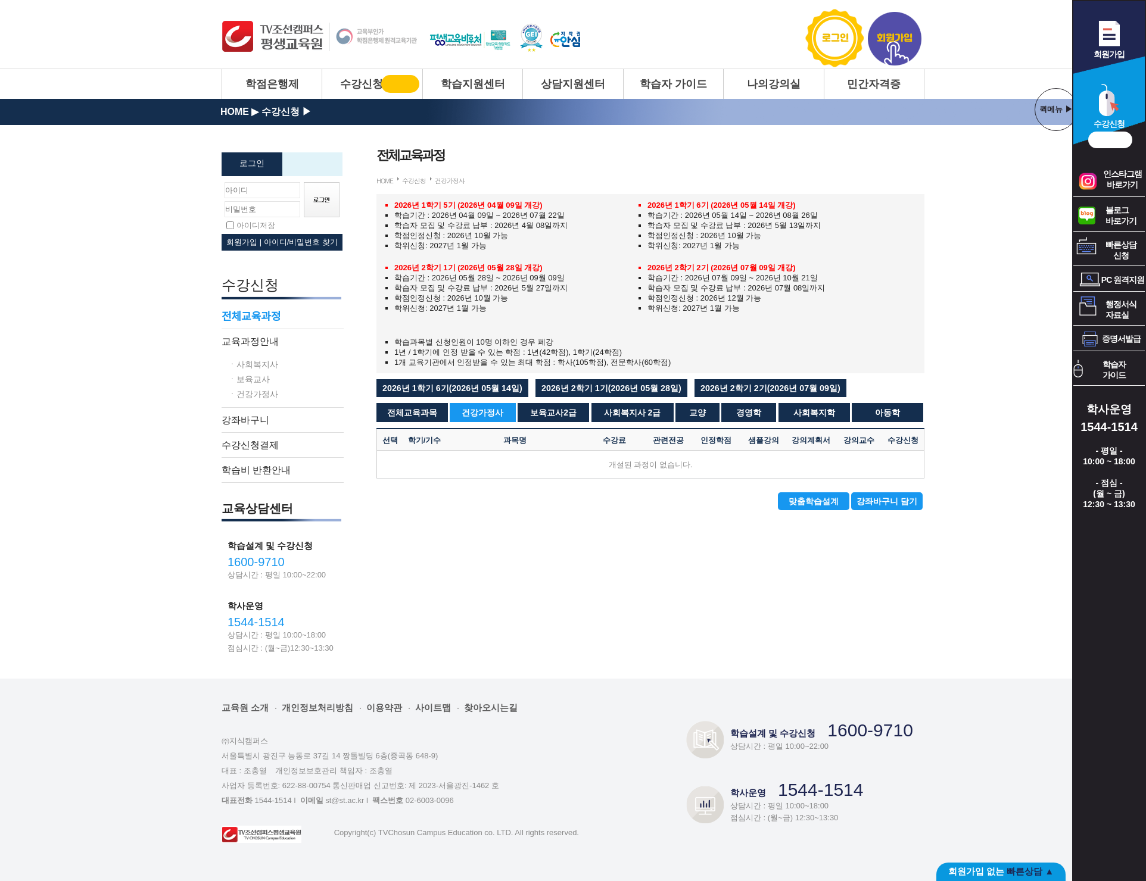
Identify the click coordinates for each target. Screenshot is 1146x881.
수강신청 (361, 84)
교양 (697, 412)
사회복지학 (814, 412)
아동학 (887, 412)
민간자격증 (874, 84)
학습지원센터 (473, 84)
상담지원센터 (573, 84)
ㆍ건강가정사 (253, 393)
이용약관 (384, 707)
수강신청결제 (250, 444)
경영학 (748, 412)
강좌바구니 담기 (887, 501)
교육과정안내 (250, 341)
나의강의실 (774, 84)
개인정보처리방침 (317, 707)
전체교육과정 (251, 316)
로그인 (835, 38)
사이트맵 (433, 707)
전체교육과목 (412, 412)
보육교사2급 (553, 412)
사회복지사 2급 (632, 412)
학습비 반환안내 (256, 469)
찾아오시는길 (491, 707)
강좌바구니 (245, 419)
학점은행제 (272, 84)
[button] (452, 388)
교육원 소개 (245, 707)
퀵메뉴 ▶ (1056, 109)
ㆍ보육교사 (249, 379)
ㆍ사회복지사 (253, 364)
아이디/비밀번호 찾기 (301, 242)
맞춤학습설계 (814, 501)
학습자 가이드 (673, 84)
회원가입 (895, 38)
